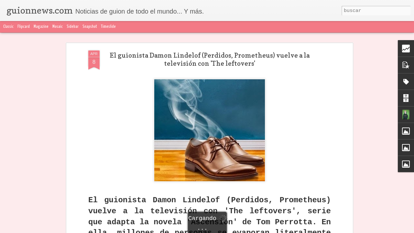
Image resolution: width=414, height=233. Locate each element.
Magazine (41, 27)
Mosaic (57, 27)
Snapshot (89, 27)
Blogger (335, 229)
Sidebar (73, 27)
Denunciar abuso (359, 229)
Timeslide (108, 27)
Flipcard (23, 27)
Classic (8, 27)
